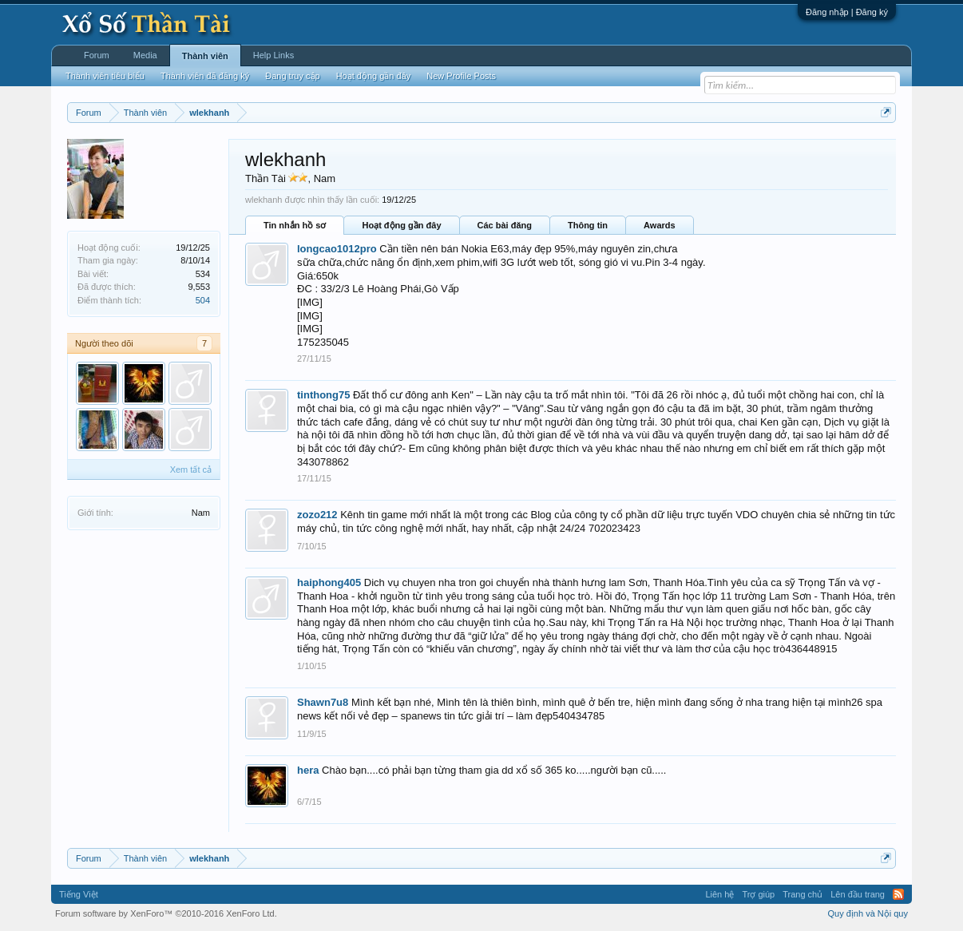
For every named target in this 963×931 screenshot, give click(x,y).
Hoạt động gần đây (401, 225)
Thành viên (205, 56)
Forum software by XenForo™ (166, 913)
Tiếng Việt (78, 894)
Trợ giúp (758, 894)
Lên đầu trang (857, 894)
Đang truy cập (292, 76)
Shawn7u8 (322, 702)
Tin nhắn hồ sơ (295, 225)
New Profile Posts (461, 76)
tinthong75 (323, 395)
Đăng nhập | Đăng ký (847, 12)
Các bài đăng (505, 225)
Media (145, 55)
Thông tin (588, 225)
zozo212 (317, 515)
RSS (898, 894)
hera (308, 770)
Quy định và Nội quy (868, 913)
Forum (96, 55)
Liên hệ (719, 894)
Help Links (273, 55)
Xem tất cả (191, 469)
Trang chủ (802, 894)
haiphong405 (329, 582)
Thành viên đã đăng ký (204, 76)
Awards (660, 225)
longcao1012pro (337, 249)
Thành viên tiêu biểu (105, 76)
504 (203, 300)
